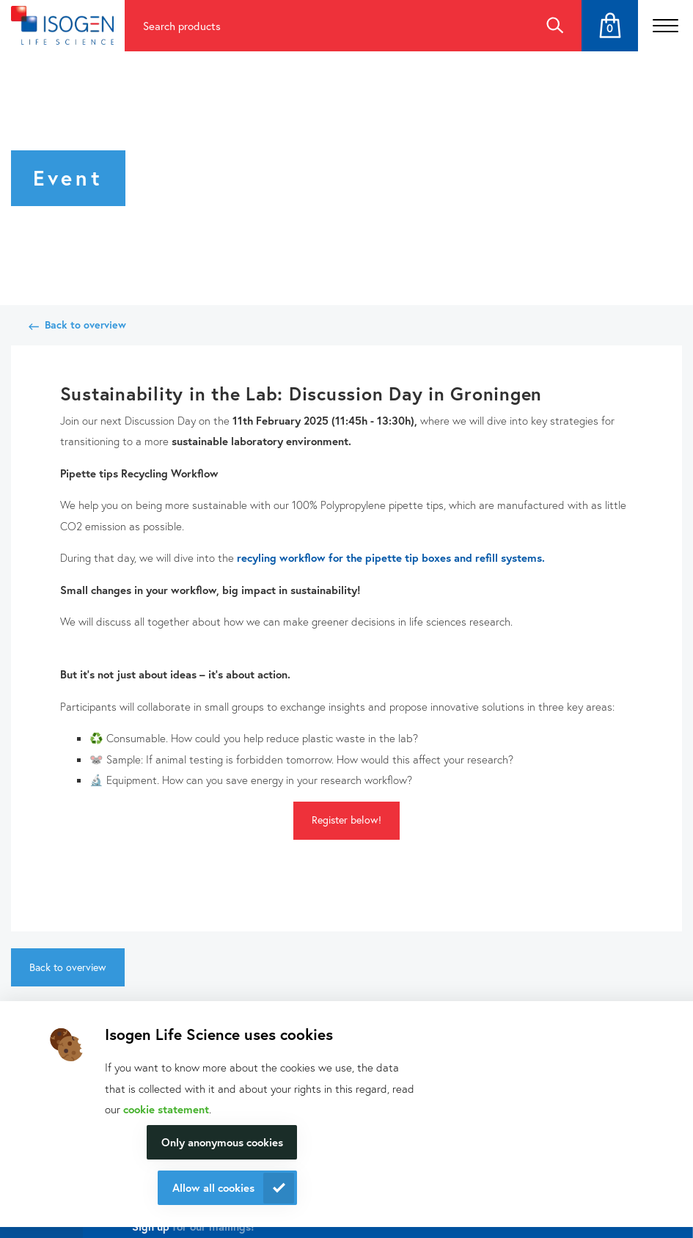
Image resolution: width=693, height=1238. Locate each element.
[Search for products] (326, 25)
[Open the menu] (665, 25)
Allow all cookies (213, 1187)
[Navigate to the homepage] (62, 25)
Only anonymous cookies (222, 1142)
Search (554, 25)
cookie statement (166, 1109)
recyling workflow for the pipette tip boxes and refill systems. (391, 557)
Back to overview (85, 325)
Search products (182, 25)
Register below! (346, 820)
